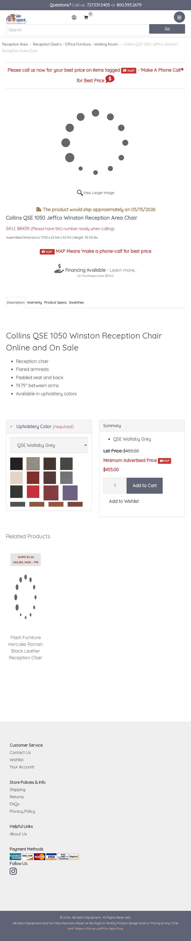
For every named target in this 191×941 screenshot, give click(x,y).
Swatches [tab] (76, 302)
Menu (180, 19)
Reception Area (15, 44)
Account (76, 19)
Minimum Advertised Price (137, 461)
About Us (18, 833)
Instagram (14, 871)
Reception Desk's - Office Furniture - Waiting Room (75, 44)
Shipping (17, 789)
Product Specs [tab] (55, 302)
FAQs (14, 804)
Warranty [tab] (34, 302)
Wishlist (17, 759)
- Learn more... (100, 270)
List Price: (112, 451)
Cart (88, 17)
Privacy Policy (22, 811)
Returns (17, 796)
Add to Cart (145, 485)
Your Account (22, 766)
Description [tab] (16, 302)
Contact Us (20, 752)
